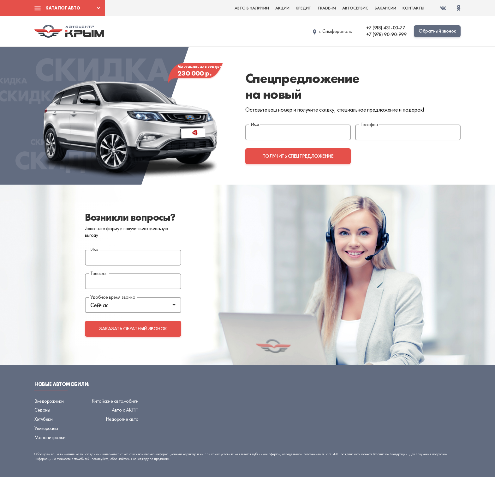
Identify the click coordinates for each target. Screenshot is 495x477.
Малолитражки (49, 437)
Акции (282, 8)
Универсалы (46, 428)
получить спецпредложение (297, 156)
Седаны (42, 410)
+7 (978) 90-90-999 (386, 34)
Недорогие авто (122, 419)
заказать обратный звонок (133, 328)
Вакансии (385, 8)
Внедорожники (48, 401)
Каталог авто (62, 8)
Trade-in (327, 8)
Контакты (413, 8)
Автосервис (355, 8)
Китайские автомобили (115, 401)
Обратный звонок (437, 31)
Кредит (303, 8)
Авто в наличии (252, 8)
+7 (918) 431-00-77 (385, 28)
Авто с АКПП (125, 410)
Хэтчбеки (43, 419)
